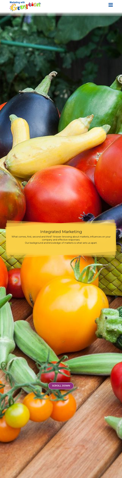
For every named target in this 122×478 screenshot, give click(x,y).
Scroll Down (61, 385)
